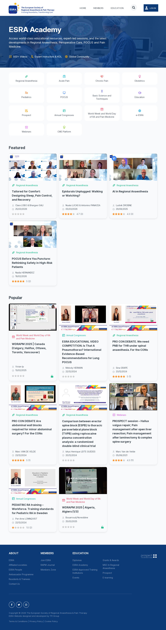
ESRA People (15, 569)
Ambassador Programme (21, 574)
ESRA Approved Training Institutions (85, 571)
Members (98, 8)
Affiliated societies (18, 565)
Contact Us (14, 584)
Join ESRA (46, 560)
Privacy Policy (36, 621)
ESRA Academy (80, 565)
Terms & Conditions (18, 621)
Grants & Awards (111, 560)
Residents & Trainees (19, 579)
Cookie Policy (51, 621)
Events (76, 577)
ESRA (11, 560)
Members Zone (48, 569)
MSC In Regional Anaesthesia (111, 566)
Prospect (107, 573)
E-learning (108, 577)
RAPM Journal (48, 565)
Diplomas (77, 560)
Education (117, 8)
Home (83, 8)
